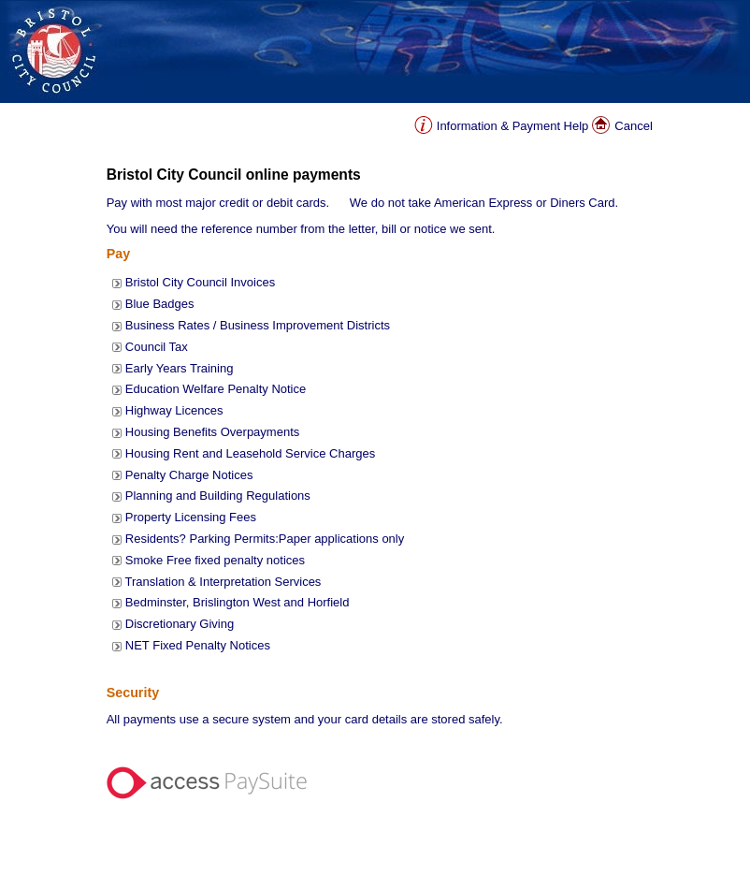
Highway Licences (174, 410)
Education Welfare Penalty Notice (215, 389)
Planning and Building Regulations (217, 496)
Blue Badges (160, 304)
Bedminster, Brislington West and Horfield (237, 602)
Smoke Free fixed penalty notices (215, 560)
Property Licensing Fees (190, 517)
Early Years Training (179, 368)
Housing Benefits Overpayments (212, 432)
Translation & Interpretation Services (223, 582)
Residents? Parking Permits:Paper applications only (264, 539)
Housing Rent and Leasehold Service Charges (250, 453)
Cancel (633, 126)
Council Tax (156, 347)
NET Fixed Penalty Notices (197, 645)
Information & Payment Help (513, 126)
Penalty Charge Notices (189, 475)
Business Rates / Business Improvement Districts (257, 325)
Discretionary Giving (179, 624)
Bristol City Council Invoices (200, 282)
